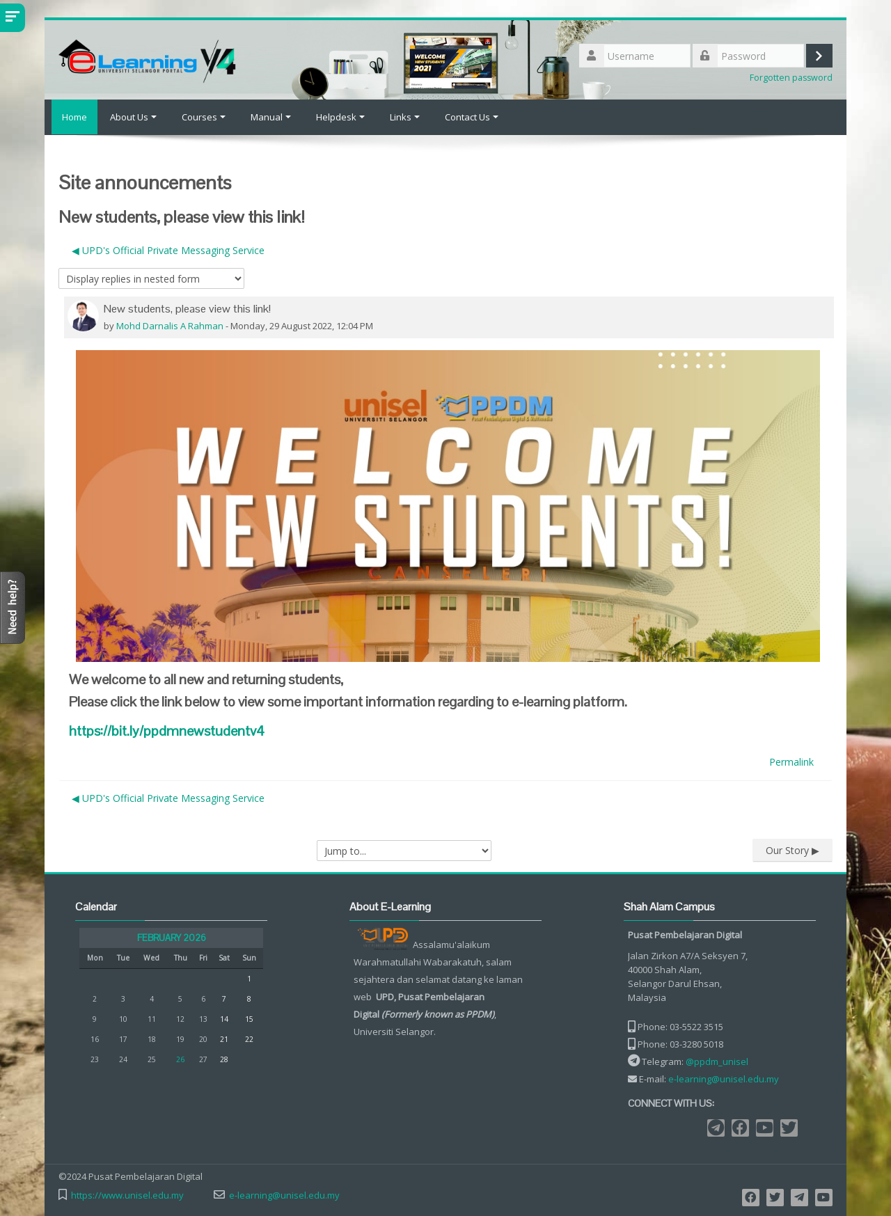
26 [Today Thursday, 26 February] (180, 1059)
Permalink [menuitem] (791, 761)
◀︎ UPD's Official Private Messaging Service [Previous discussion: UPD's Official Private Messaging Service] (168, 249)
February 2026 (171, 937)
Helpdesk (340, 117)
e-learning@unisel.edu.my (723, 1078)
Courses (204, 117)
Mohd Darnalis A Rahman (169, 325)
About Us (133, 117)
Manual (271, 117)
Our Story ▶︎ (792, 849)
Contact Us (471, 117)
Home (71, 117)
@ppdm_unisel (717, 1061)
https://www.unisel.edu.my (127, 1195)
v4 (167, 730)
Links (405, 117)
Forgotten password (791, 78)
